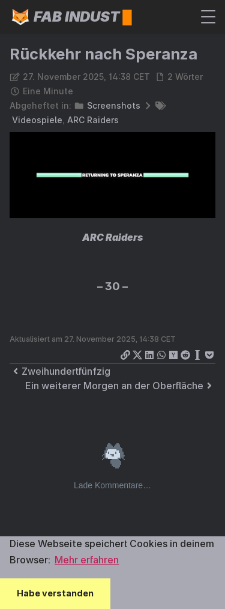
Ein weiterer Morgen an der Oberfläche (120, 386)
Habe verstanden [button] (55, 593)
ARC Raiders (93, 120)
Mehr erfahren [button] (87, 560)
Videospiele (37, 120)
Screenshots (113, 105)
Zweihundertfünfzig (60, 371)
